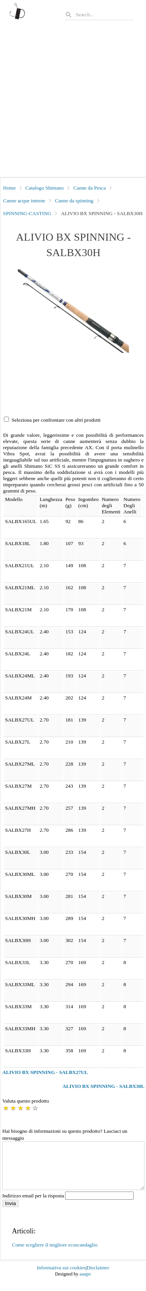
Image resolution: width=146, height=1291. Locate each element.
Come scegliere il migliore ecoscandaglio (55, 1254)
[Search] (104, 14)
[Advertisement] (72, 101)
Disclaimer (97, 1277)
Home (9, 188)
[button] (73, 310)
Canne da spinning (74, 200)
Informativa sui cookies (61, 1277)
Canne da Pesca (89, 188)
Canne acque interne (24, 200)
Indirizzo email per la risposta (68, 1205)
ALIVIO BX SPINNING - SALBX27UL (45, 1072)
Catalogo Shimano (45, 188)
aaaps (85, 1283)
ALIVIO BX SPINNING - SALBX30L (103, 1086)
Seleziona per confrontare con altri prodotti (56, 420)
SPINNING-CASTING (27, 213)
